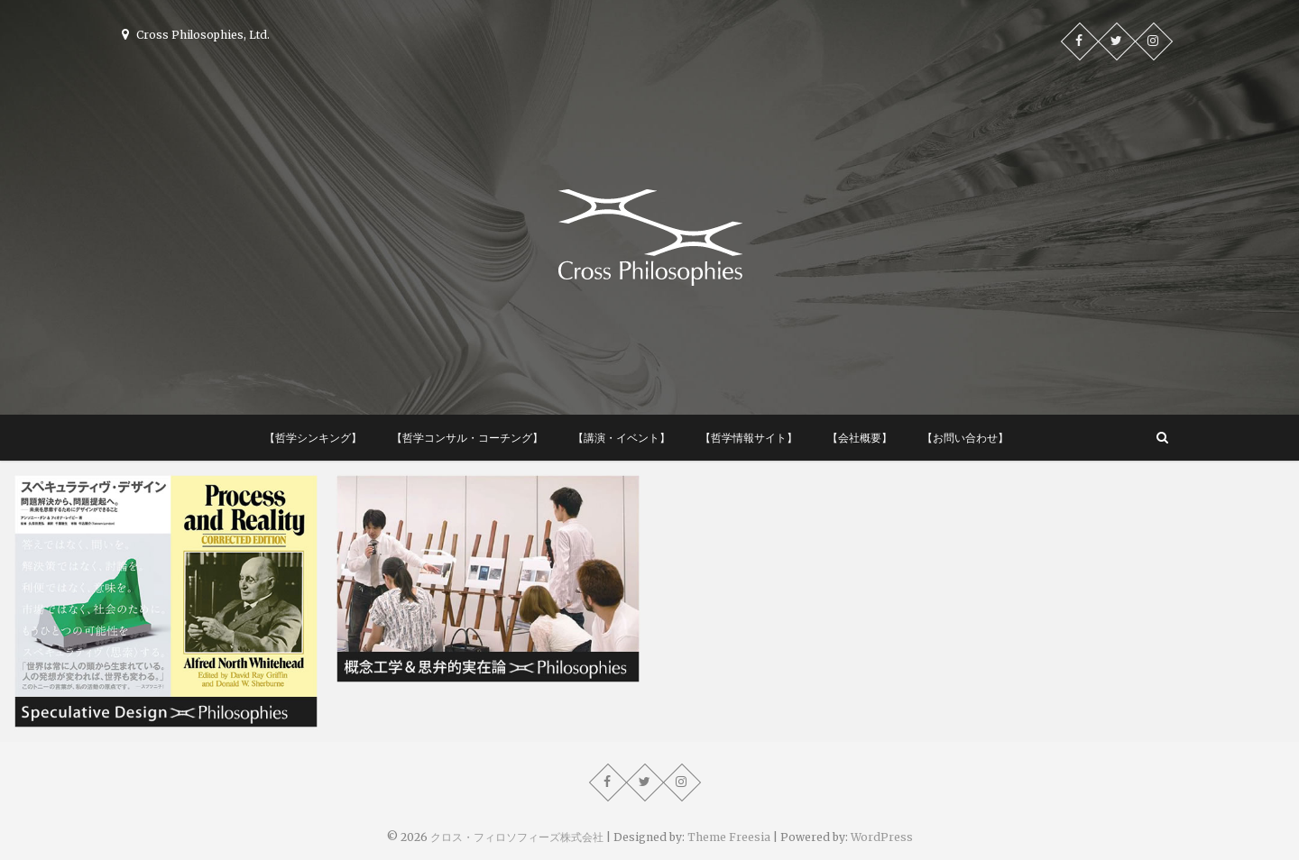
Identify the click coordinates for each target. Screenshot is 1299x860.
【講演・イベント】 (621, 437)
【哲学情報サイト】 (748, 437)
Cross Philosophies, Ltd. (196, 34)
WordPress (882, 837)
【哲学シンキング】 (313, 437)
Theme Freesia (728, 837)
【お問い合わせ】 (965, 437)
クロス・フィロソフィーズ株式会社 (516, 837)
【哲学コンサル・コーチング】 (467, 437)
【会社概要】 (859, 437)
